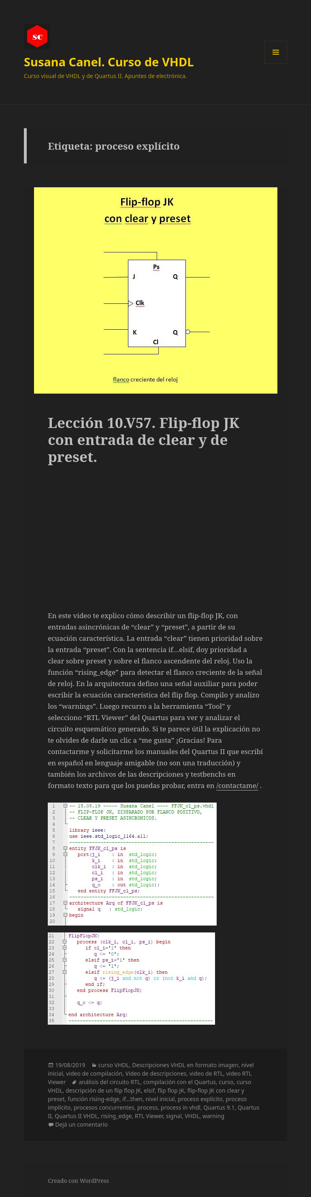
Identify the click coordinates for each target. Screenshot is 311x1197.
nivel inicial (160, 1099)
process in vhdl (180, 1107)
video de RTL (206, 1073)
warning (213, 1116)
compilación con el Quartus (179, 1082)
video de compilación (94, 1073)
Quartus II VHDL (76, 1116)
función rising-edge (93, 1099)
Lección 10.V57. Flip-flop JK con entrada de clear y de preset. (143, 439)
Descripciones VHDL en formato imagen (185, 1065)
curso (226, 1082)
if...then (132, 1099)
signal (174, 1116)
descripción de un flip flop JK (103, 1090)
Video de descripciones (156, 1073)
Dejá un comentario (81, 1124)
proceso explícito (200, 1099)
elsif (149, 1090)
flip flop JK (171, 1090)
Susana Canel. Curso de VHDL (109, 62)
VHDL (192, 1116)
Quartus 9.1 (218, 1107)
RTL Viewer (149, 1116)
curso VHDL (113, 1065)
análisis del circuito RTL (109, 1082)
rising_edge (116, 1116)
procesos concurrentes (104, 1107)
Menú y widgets (276, 63)
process (147, 1107)
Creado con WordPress (78, 1180)
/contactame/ (237, 785)
